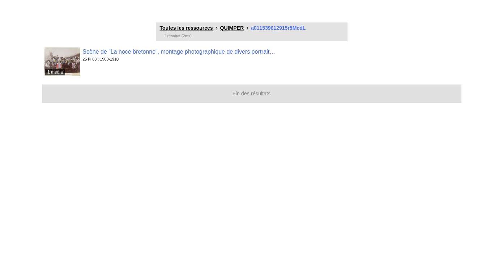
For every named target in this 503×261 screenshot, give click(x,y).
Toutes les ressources (186, 28)
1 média (55, 72)
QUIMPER (232, 28)
